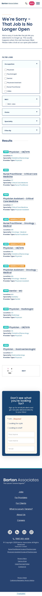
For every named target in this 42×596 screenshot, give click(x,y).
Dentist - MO (15, 290)
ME (12, 252)
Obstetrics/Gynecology (20, 158)
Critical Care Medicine (20, 183)
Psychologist (10, 74)
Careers (21, 520)
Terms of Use (22, 561)
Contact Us (22, 567)
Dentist (8, 78)
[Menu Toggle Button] (38, 3)
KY (12, 353)
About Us (21, 514)
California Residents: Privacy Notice (22, 580)
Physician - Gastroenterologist (19, 349)
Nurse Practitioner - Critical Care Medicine (20, 175)
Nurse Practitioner (12, 87)
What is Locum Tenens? (21, 509)
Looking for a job (16, 423)
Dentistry (15, 297)
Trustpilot (21, 593)
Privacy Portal (22, 578)
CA (12, 313)
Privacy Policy (22, 558)
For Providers (21, 497)
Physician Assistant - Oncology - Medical (20, 271)
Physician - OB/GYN (19, 151)
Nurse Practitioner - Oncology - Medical (19, 224)
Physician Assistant (12, 83)
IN (11, 156)
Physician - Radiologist (21, 309)
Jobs (21, 492)
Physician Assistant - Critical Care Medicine (18, 200)
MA (12, 230)
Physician (9, 70)
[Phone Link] (26, 3)
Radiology (15, 315)
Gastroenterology (18, 355)
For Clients (21, 503)
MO (12, 294)
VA (12, 331)
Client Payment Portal (22, 564)
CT (12, 180)
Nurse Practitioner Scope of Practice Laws (22, 549)
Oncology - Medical (19, 232)
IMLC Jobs (10, 104)
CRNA (7, 91)
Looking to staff (15, 428)
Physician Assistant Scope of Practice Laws (22, 552)
